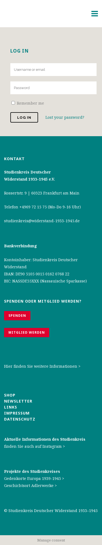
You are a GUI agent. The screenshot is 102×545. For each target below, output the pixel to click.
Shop (10, 395)
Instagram (52, 446)
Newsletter (18, 401)
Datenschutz (19, 419)
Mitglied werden (26, 332)
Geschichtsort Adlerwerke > (30, 485)
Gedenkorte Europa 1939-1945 (32, 478)
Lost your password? (64, 117)
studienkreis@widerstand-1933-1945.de (42, 220)
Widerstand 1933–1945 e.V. (29, 179)
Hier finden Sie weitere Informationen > (42, 366)
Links (11, 407)
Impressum (17, 413)
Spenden (17, 315)
